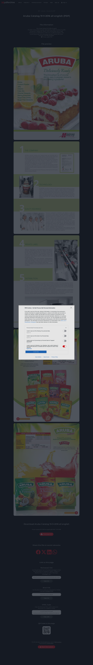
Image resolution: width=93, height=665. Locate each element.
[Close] (71, 308)
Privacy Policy (55, 357)
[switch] (64, 331)
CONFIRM (36, 351)
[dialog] (46, 332)
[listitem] (46, 327)
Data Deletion (38, 357)
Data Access (46, 357)
